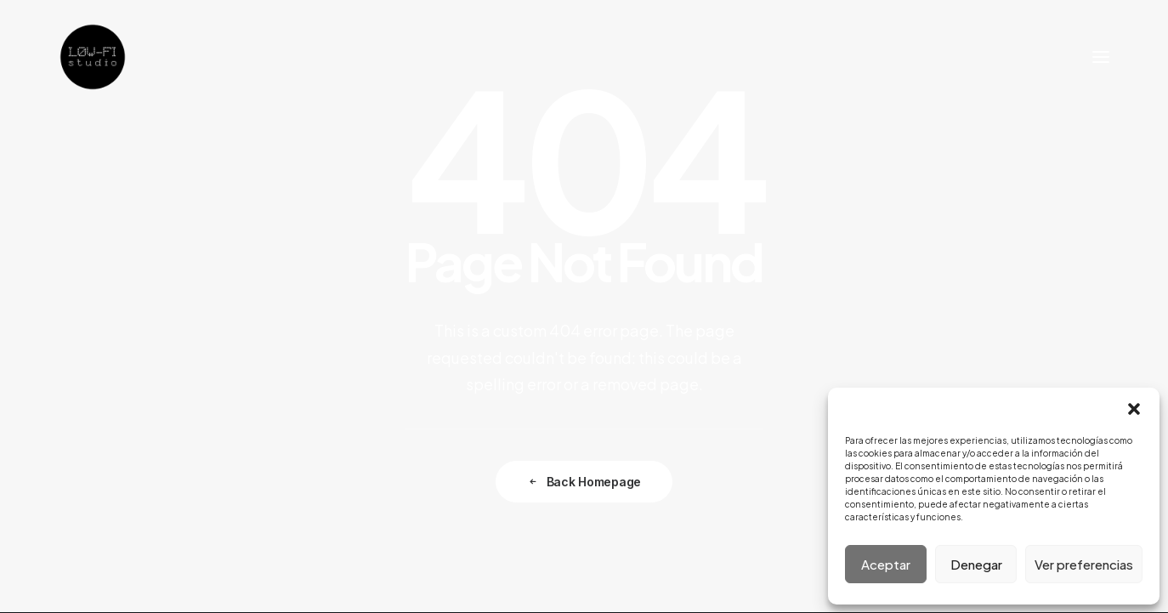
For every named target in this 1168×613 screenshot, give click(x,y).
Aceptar (885, 564)
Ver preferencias (1084, 564)
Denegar (976, 564)
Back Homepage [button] (584, 481)
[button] (1133, 408)
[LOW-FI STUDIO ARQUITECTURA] (93, 57)
